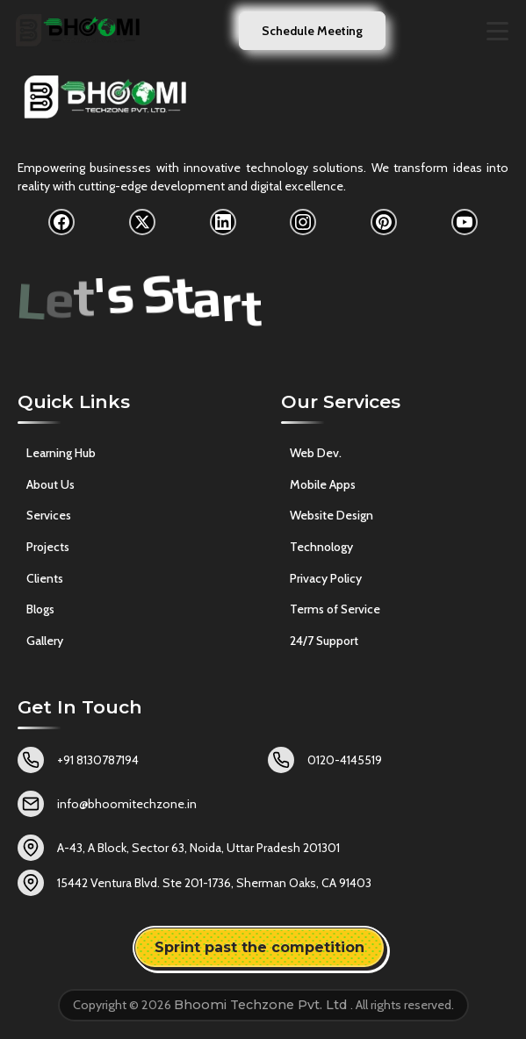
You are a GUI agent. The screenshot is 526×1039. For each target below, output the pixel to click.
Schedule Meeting (312, 31)
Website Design (331, 516)
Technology (321, 547)
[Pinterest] (384, 222)
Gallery (44, 640)
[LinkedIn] (223, 222)
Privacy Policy (326, 578)
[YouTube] (464, 222)
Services (48, 515)
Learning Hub (61, 453)
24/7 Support (324, 640)
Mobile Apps (323, 484)
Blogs (40, 609)
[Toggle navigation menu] (497, 31)
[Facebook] (61, 222)
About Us (50, 484)
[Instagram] (303, 222)
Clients (44, 578)
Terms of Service (335, 609)
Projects (47, 547)
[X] (142, 222)
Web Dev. (316, 453)
